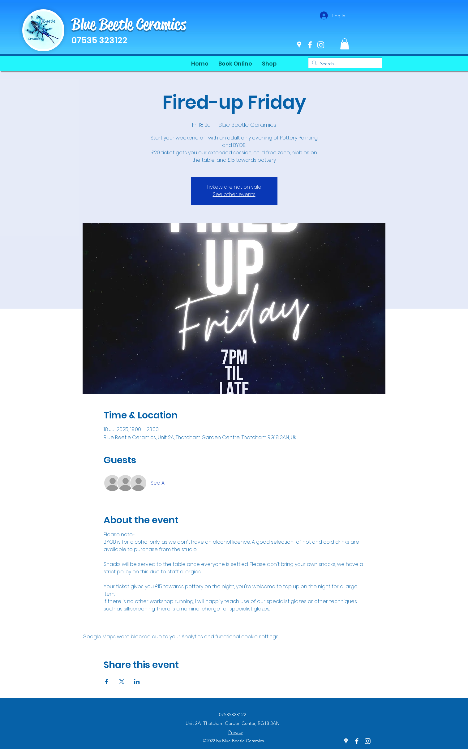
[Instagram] (320, 44)
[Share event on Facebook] (106, 681)
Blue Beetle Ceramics (128, 24)
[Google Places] (299, 44)
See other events (234, 194)
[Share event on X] (122, 681)
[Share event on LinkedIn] (137, 681)
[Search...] (344, 63)
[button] (344, 43)
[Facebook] (310, 44)
